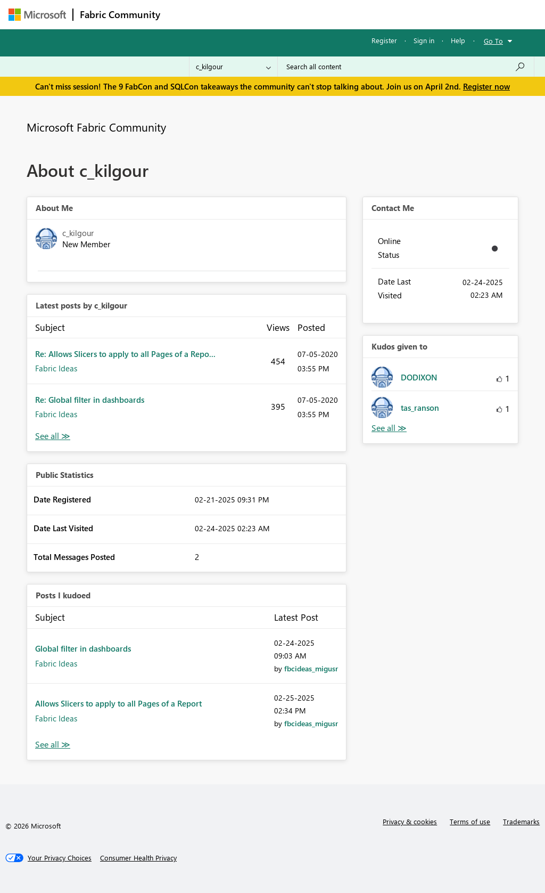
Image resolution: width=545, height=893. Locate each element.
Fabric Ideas (56, 368)
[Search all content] (405, 66)
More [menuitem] (406, 14)
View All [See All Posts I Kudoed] (52, 744)
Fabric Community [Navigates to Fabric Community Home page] (120, 14)
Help (458, 40)
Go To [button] (493, 40)
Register (384, 40)
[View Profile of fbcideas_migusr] (311, 668)
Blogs (369, 14)
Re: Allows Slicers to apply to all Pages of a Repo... (125, 353)
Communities (322, 14)
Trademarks (521, 821)
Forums (184, 14)
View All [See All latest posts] (52, 436)
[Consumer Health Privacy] (138, 857)
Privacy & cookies (410, 821)
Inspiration (231, 14)
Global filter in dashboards (83, 648)
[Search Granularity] (233, 66)
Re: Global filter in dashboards (89, 399)
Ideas (275, 14)
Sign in (424, 40)
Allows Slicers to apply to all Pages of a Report (118, 703)
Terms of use (470, 821)
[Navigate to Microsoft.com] (37, 15)
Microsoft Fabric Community (96, 126)
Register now (486, 86)
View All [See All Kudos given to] (389, 428)
